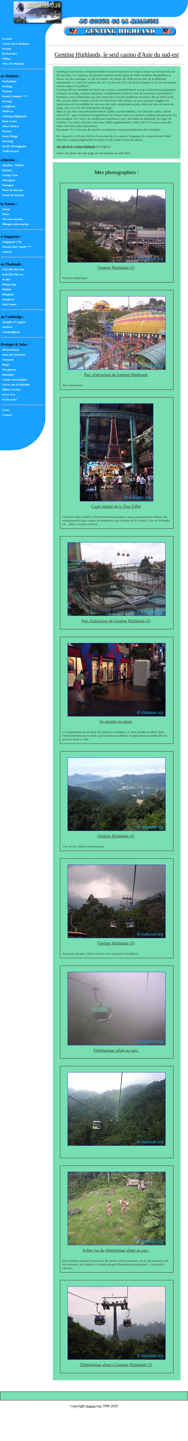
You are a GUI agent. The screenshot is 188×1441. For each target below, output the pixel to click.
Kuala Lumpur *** (14, 96)
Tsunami (7, 359)
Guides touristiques (14, 379)
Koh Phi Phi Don (12, 269)
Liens (5, 410)
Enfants (6, 170)
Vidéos (6, 58)
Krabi (5, 279)
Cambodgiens (10, 332)
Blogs (5, 364)
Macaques (8, 180)
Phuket (6, 289)
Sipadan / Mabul (12, 165)
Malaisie (90, 1406)
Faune (5, 209)
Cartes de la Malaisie (15, 43)
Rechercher (9, 53)
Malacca (7, 111)
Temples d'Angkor (13, 322)
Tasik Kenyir (10, 151)
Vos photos (8, 369)
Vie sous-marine (12, 219)
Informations (10, 349)
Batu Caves (9, 121)
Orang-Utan (9, 175)
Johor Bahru (10, 126)
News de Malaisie (12, 63)
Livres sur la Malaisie (15, 384)
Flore (5, 214)
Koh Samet (9, 304)
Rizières (6, 327)
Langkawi (8, 106)
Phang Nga (8, 284)
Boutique (7, 374)
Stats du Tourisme (13, 354)
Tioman (6, 91)
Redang (6, 86)
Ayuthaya (7, 299)
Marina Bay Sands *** (16, 246)
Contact (6, 415)
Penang (6, 101)
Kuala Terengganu (13, 146)
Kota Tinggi (9, 136)
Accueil (6, 38)
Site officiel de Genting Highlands (75, 146)
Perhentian (9, 81)
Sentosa (6, 251)
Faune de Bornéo (12, 195)
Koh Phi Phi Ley (12, 274)
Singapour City (11, 241)
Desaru (6, 131)
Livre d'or (8, 394)
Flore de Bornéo (12, 190)
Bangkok (7, 294)
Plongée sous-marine (15, 224)
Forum (6, 48)
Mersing (7, 141)
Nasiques (7, 185)
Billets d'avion (11, 389)
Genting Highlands (14, 116)
